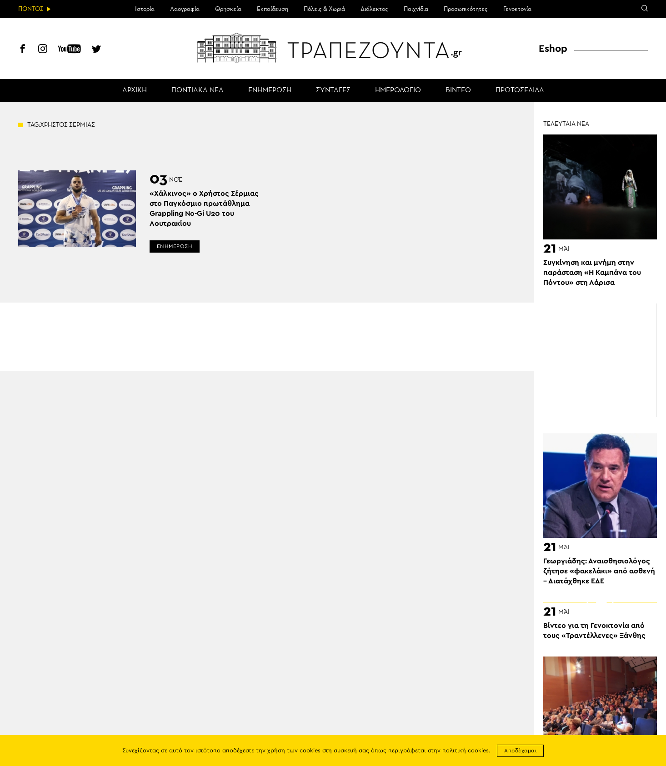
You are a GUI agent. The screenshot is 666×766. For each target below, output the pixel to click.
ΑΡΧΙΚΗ (134, 90)
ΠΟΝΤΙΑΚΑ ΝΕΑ (197, 90)
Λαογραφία (185, 9)
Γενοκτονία (517, 9)
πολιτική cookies (465, 751)
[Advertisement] (600, 360)
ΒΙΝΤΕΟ (458, 90)
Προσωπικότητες (466, 9)
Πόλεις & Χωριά (324, 9)
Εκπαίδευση (272, 9)
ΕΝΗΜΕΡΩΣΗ (269, 90)
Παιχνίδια (416, 9)
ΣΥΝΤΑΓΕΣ (333, 90)
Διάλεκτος (374, 9)
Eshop (553, 49)
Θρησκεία (228, 9)
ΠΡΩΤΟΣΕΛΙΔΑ (520, 90)
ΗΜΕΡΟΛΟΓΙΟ (398, 90)
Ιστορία (145, 9)
